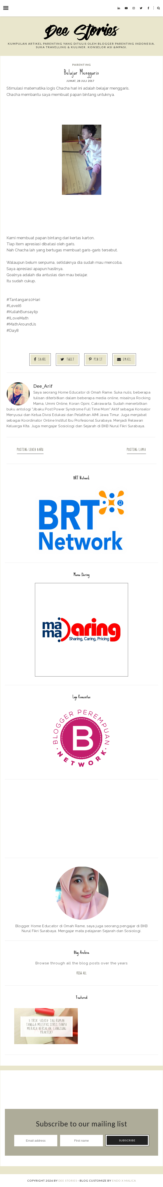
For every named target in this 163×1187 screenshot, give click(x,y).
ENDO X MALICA (124, 1180)
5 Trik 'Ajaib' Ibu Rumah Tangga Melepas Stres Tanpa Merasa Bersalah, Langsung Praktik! (46, 1026)
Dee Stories (67, 1180)
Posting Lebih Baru (31, 449)
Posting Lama (135, 449)
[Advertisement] (81, 818)
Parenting (81, 64)
